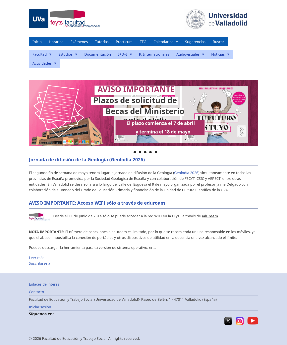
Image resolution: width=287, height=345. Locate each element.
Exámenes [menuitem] (79, 41)
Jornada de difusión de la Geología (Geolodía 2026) (87, 159)
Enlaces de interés (44, 284)
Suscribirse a (39, 263)
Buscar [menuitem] (218, 41)
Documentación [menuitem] (97, 54)
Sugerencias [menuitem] (195, 41)
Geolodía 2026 (186, 172)
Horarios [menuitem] (56, 41)
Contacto (36, 291)
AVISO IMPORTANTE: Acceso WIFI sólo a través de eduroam (97, 203)
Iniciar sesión (40, 307)
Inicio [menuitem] (37, 41)
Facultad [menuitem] (40, 55)
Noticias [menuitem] (219, 55)
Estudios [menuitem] (66, 55)
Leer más (36, 257)
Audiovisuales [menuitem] (189, 55)
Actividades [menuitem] (43, 64)
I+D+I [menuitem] (124, 55)
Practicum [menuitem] (124, 41)
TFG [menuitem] (143, 41)
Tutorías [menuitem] (102, 41)
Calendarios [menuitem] (164, 42)
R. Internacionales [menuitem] (154, 54)
